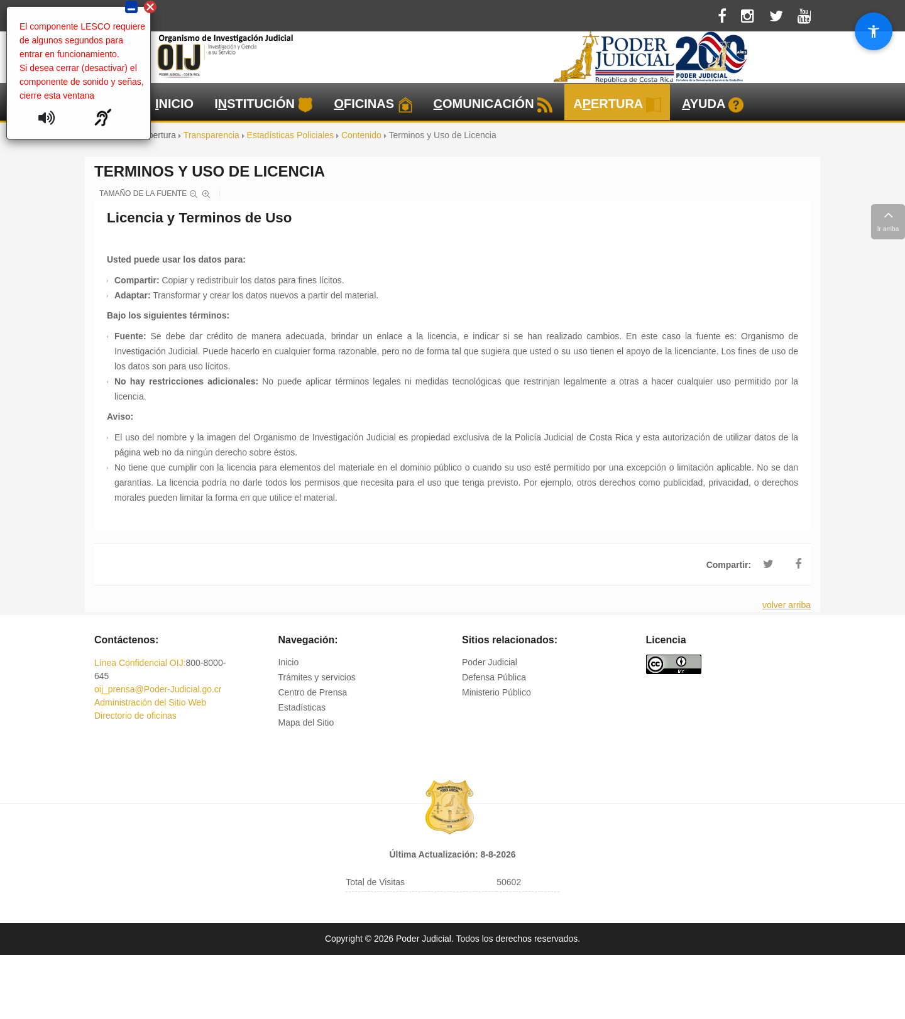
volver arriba (786, 605)
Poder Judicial (489, 662)
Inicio (288, 662)
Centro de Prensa (313, 692)
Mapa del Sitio (306, 722)
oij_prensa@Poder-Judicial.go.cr (158, 689)
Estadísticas (302, 707)
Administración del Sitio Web (150, 702)
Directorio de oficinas (135, 716)
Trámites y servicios (317, 677)
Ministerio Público (496, 692)
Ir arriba (888, 219)
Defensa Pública (494, 677)
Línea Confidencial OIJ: (140, 663)
